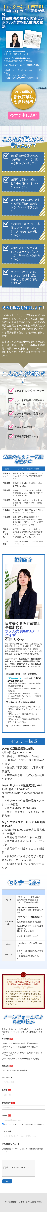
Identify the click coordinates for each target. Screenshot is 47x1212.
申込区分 (5, 1039)
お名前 (4, 1090)
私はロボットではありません (16, 1167)
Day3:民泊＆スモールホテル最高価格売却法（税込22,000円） (22, 1054)
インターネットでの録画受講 (14, 1070)
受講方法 (5, 1066)
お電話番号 (6, 1103)
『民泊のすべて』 (15, 678)
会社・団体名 (7, 1077)
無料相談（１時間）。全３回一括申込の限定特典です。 (22, 1150)
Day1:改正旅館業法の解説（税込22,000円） (20, 1043)
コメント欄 (6, 1131)
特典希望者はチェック (10, 1144)
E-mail (4, 1115)
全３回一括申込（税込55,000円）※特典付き (21, 1059)
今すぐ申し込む (23, 115)
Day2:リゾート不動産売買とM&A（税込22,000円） (21, 1048)
